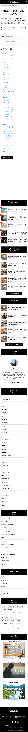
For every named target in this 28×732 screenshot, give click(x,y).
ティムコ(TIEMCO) (5, 557)
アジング (3, 590)
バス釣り (3, 577)
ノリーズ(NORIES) (5, 547)
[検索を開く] (26, 2)
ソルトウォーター (5, 580)
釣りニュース (8, 146)
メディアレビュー (9, 134)
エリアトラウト (4, 593)
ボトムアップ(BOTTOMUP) (7, 544)
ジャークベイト (13, 628)
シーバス (3, 586)
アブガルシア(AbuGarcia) (7, 524)
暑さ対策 (6, 94)
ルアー (4, 72)
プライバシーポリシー (19, 727)
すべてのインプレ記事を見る (13, 344)
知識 (5, 124)
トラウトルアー (8, 77)
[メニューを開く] (2, 2)
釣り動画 (8, 138)
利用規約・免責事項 (8, 727)
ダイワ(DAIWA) (4, 521)
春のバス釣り (9, 111)
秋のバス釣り (9, 117)
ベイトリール (8, 58)
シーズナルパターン (10, 109)
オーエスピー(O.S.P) (6, 551)
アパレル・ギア (7, 87)
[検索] (25, 41)
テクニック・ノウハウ (9, 107)
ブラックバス (18, 623)
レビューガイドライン (16, 725)
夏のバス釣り (9, 114)
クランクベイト (5, 628)
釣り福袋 (6, 100)
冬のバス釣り (9, 119)
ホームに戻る (6, 157)
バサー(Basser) (5, 623)
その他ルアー (8, 82)
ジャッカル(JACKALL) (6, 528)
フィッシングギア (9, 92)
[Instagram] (15, 382)
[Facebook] (12, 382)
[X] (10, 382)
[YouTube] (18, 382)
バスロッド (7, 65)
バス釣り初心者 (8, 127)
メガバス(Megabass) (6, 531)
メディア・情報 (7, 131)
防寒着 (6, 97)
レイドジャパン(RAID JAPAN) (8, 554)
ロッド (4, 63)
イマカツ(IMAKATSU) (6, 560)
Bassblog (12, 730)
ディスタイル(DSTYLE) (6, 541)
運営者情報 (7, 725)
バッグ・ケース (8, 89)
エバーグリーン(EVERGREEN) (8, 534)
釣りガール (7, 148)
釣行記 (6, 151)
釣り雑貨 (6, 102)
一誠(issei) (3, 564)
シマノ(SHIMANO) (5, 518)
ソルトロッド (8, 67)
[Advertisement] (14, 183)
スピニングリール (9, 55)
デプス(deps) (4, 537)
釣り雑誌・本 (9, 136)
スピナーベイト (21, 628)
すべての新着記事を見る (13, 293)
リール (4, 53)
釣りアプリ (9, 141)
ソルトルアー (8, 80)
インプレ (3, 606)
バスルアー (7, 74)
